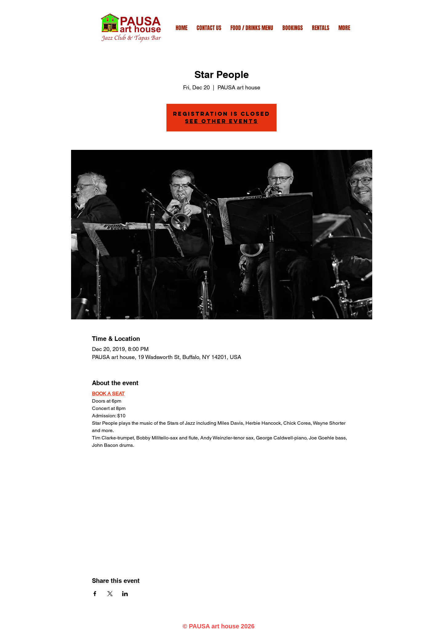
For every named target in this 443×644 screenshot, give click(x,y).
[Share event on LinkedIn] (125, 593)
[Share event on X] (110, 593)
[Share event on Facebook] (95, 593)
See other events (221, 121)
